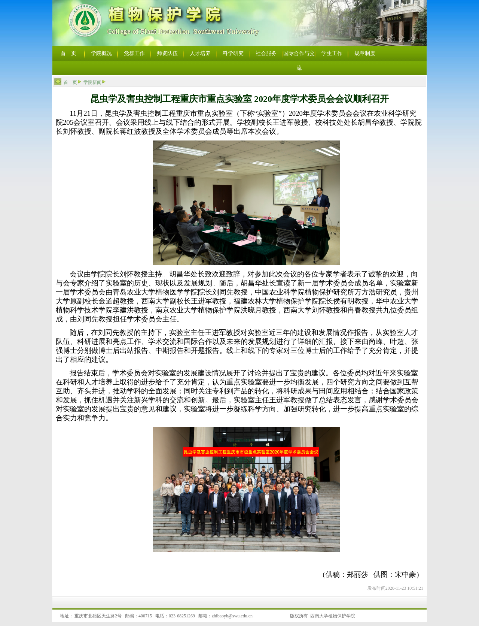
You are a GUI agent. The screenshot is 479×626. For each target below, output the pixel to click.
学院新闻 (92, 82)
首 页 (70, 82)
